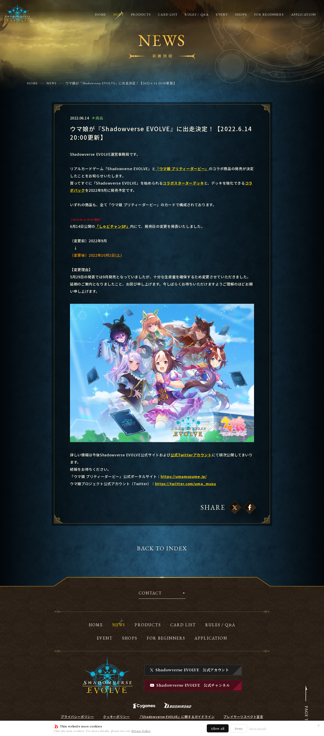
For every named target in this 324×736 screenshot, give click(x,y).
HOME (32, 83)
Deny (239, 728)
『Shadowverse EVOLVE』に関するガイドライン (176, 716)
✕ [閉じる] (318, 725)
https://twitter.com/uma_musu (185, 483)
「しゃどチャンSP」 (112, 226)
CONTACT (150, 593)
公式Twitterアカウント (191, 454)
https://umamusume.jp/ (184, 476)
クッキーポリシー (116, 716)
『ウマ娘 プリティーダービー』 (182, 168)
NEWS (51, 83)
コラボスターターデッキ (183, 183)
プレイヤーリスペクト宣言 (243, 716)
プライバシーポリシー (77, 716)
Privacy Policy (141, 731)
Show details (257, 728)
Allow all (218, 728)
